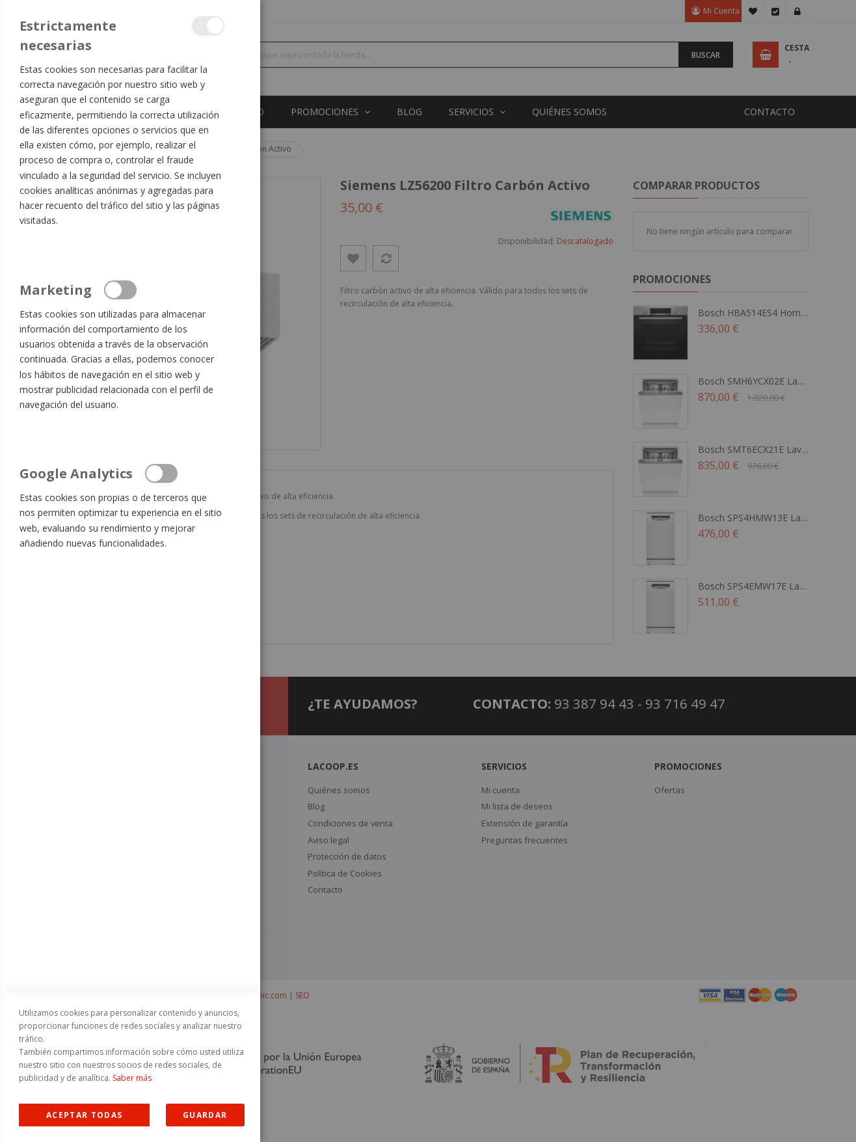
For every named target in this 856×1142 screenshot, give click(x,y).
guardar (205, 1115)
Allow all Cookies (84, 1115)
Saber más (132, 1077)
